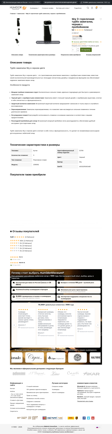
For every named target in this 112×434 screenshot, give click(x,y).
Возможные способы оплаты (36, 398)
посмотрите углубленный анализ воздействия (58, 432)
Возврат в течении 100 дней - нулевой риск (77, 283)
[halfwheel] (99, 357)
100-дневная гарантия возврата (37, 389)
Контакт (12, 388)
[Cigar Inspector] (56, 357)
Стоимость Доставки (16, 400)
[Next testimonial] (98, 325)
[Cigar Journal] (34, 357)
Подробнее (78, 8)
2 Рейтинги (88, 30)
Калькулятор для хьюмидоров (36, 409)
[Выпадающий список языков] (98, 427)
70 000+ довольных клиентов (96, 2)
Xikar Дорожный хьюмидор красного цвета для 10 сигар (55, 207)
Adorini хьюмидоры (17, 225)
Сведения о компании (33, 401)
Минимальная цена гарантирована (74, 290)
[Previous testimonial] (14, 325)
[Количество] (74, 50)
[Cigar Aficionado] (13, 357)
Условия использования (17, 408)
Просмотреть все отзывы (85, 401)
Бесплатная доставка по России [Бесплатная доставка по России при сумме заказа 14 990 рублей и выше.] (21, 2)
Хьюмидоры (89, 223)
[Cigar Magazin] (77, 357)
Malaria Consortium (50, 426)
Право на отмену (32, 395)
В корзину (86, 49)
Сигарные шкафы (76, 223)
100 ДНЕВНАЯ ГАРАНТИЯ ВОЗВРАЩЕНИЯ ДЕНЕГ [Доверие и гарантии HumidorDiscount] (61, 2)
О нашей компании (33, 386)
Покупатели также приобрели (71, 55)
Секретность (14, 411)
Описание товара (17, 55)
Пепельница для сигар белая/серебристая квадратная (84, 207)
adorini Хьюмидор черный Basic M (23, 206)
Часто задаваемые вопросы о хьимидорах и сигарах (36, 405)
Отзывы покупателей (93, 55)
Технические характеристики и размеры (42, 55)
